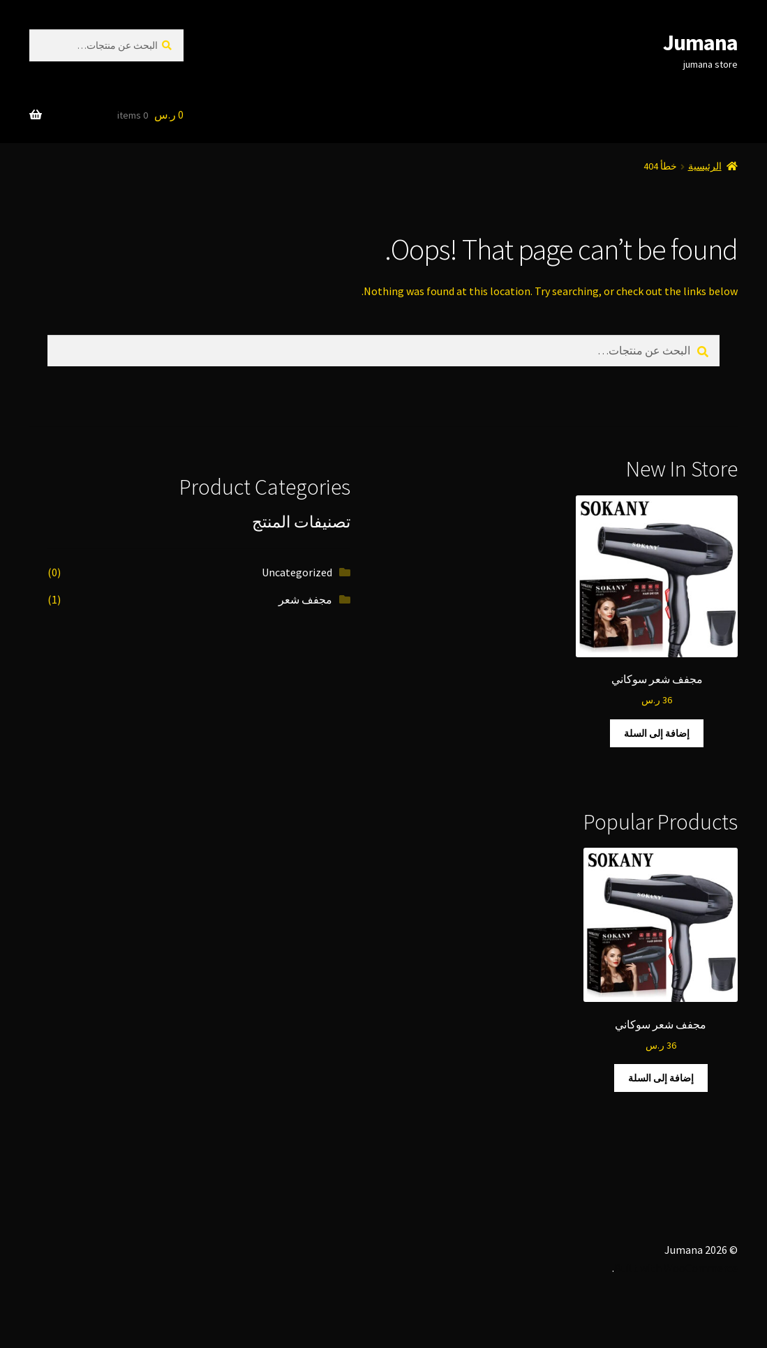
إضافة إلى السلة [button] (657, 733)
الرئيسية (705, 166)
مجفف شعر (305, 599)
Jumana (700, 43)
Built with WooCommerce (676, 1268)
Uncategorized (297, 572)
